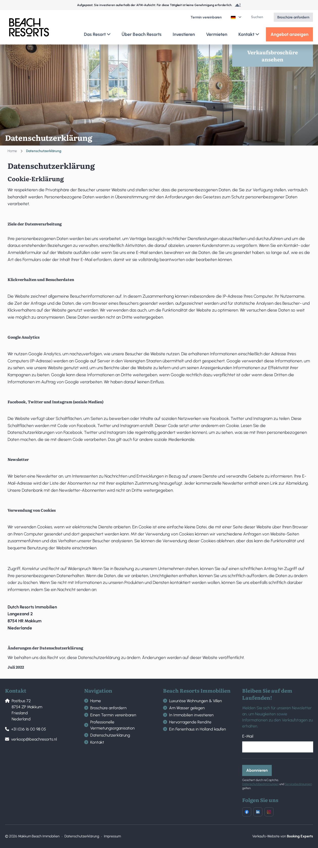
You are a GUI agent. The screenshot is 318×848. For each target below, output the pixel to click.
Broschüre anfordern (108, 707)
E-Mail (247, 736)
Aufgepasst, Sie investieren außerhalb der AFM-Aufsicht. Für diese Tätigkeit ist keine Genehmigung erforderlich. (159, 5)
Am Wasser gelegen (187, 707)
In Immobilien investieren (191, 715)
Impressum (112, 836)
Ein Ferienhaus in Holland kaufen (197, 729)
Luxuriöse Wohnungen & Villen (195, 700)
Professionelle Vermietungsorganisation (112, 725)
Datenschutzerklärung (110, 735)
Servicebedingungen (298, 784)
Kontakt (97, 742)
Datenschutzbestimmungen (260, 784)
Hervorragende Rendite (190, 722)
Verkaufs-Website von (282, 836)
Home (12, 151)
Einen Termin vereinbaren (113, 715)
